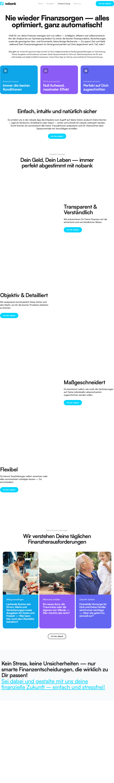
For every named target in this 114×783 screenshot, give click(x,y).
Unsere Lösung (64, 3)
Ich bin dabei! (105, 3)
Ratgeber (50, 3)
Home (40, 3)
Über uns (77, 3)
